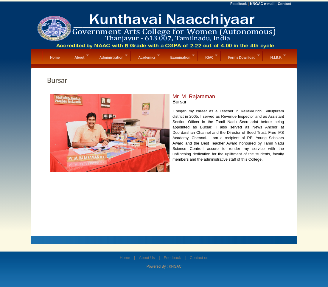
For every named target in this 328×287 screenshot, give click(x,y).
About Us (147, 257)
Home (125, 257)
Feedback (172, 257)
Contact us (199, 257)
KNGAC (175, 266)
